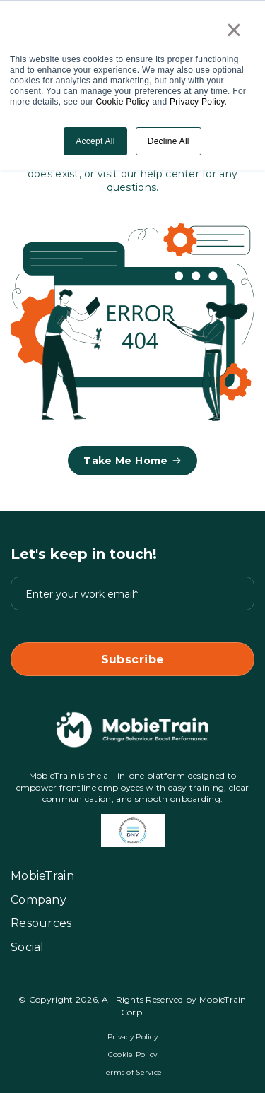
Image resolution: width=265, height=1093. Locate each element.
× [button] (233, 29)
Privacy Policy (197, 102)
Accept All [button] (95, 141)
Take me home (132, 460)
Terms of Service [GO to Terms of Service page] (132, 1072)
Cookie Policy (123, 102)
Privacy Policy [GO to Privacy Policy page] (132, 1036)
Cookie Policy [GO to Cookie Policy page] (133, 1054)
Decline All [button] (168, 141)
